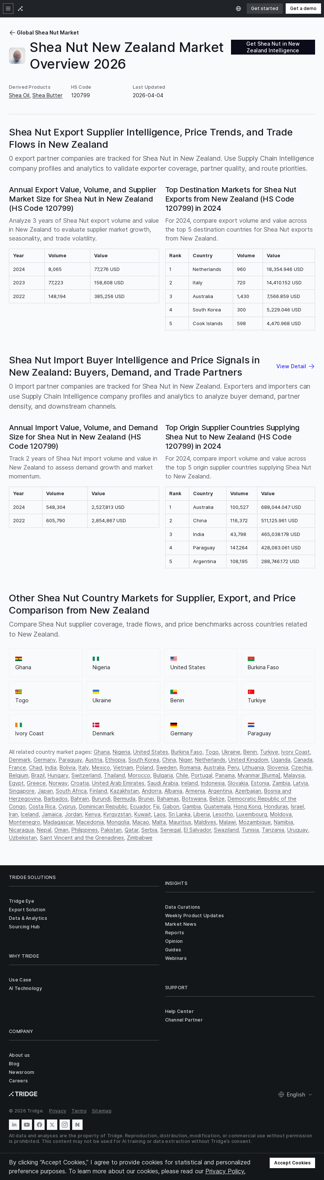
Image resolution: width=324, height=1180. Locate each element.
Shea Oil (19, 95)
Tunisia (250, 830)
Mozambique (255, 822)
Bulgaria (163, 775)
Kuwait (142, 814)
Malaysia (294, 775)
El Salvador (197, 830)
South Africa (71, 791)
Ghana (102, 752)
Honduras (276, 806)
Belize (217, 798)
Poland (144, 767)
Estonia (260, 783)
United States (150, 752)
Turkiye (269, 752)
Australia (214, 767)
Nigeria (121, 752)
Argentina (220, 791)
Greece (36, 783)
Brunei (146, 798)
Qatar (131, 830)
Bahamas (168, 798)
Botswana (194, 798)
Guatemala (217, 806)
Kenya (92, 814)
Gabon (171, 806)
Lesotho (223, 814)
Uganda (281, 759)
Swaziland (226, 830)
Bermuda (124, 798)
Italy (83, 767)
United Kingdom (248, 759)
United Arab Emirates (118, 783)
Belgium (18, 775)
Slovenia (277, 767)
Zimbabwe (140, 837)
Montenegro (24, 822)
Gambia (191, 806)
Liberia (201, 814)
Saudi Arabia (162, 783)
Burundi (101, 798)
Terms (79, 1111)
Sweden (166, 767)
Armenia (195, 791)
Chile (182, 775)
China (169, 759)
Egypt (16, 783)
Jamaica (52, 814)
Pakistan (111, 830)
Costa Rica (42, 806)
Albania (173, 791)
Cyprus (67, 806)
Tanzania (273, 830)
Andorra (151, 791)
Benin (250, 752)
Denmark (20, 759)
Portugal (201, 775)
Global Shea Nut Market (44, 32)
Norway (58, 783)
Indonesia (213, 783)
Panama (225, 775)
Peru (233, 767)
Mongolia (118, 822)
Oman (61, 830)
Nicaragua (21, 830)
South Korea (143, 759)
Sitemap (102, 1111)
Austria (93, 759)
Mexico (101, 767)
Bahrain (80, 798)
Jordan (73, 814)
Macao (140, 822)
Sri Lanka (179, 814)
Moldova (281, 814)
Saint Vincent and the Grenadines (82, 837)
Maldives (205, 822)
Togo (212, 752)
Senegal (170, 830)
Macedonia (90, 822)
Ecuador (140, 806)
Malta (159, 822)
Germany (44, 759)
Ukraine (231, 752)
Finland (98, 791)
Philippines (84, 830)
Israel (297, 806)
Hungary (58, 775)
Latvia (300, 783)
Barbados (56, 798)
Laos (160, 814)
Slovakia (238, 783)
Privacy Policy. (225, 1171)
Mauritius (180, 822)
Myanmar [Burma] (259, 775)
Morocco (139, 775)
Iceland (30, 814)
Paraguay (70, 759)
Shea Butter (47, 95)
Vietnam (123, 767)
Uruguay (297, 830)
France (17, 767)
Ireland (189, 783)
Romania (190, 767)
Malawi (227, 822)
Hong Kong (247, 806)
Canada (302, 759)
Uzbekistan (23, 837)
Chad (35, 767)
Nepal (44, 830)
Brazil (38, 775)
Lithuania (253, 767)
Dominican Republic (103, 806)
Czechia (301, 767)
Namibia (283, 822)
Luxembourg (251, 814)
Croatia (80, 783)
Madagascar (58, 822)
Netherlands (210, 759)
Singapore (22, 791)
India (51, 767)
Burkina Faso (186, 752)
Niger (185, 759)
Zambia (281, 783)
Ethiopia (115, 759)
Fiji (156, 806)
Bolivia (68, 767)
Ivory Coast (295, 752)
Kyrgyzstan (117, 814)
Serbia (149, 830)
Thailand (114, 775)
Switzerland (86, 775)
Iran (13, 814)
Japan (45, 791)
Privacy (57, 1111)
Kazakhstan (124, 791)
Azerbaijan (248, 791)
